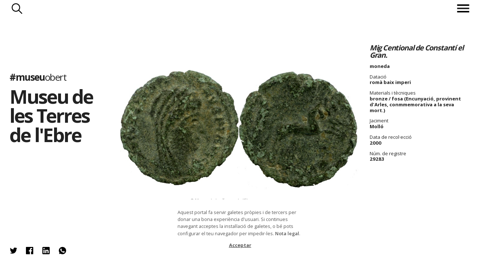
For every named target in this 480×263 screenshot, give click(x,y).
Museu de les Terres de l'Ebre (51, 115)
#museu (37, 77)
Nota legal (287, 233)
